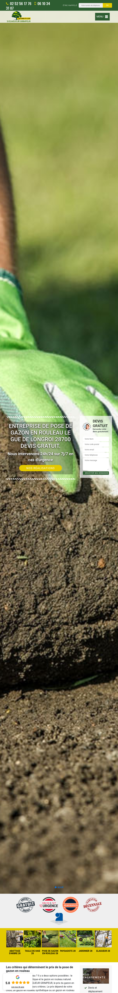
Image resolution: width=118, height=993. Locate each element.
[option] (59, 496)
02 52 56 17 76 (18, 3)
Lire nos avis (17, 987)
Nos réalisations (40, 468)
